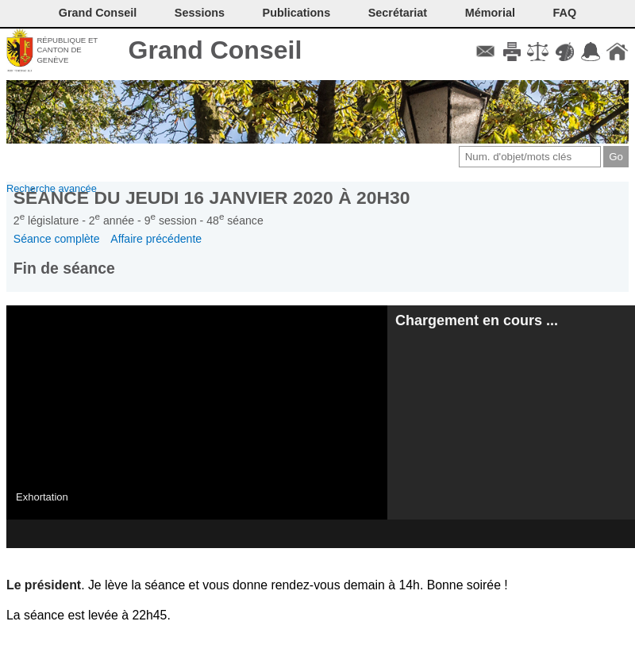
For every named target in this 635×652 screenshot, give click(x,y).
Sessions (200, 12)
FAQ (565, 12)
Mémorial (490, 12)
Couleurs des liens (564, 51)
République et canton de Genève (67, 50)
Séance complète (56, 238)
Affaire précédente (156, 238)
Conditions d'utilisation (537, 51)
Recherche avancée (51, 188)
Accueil (617, 51)
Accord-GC (590, 51)
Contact (485, 51)
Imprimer (511, 51)
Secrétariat (397, 12)
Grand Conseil (215, 50)
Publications (297, 12)
